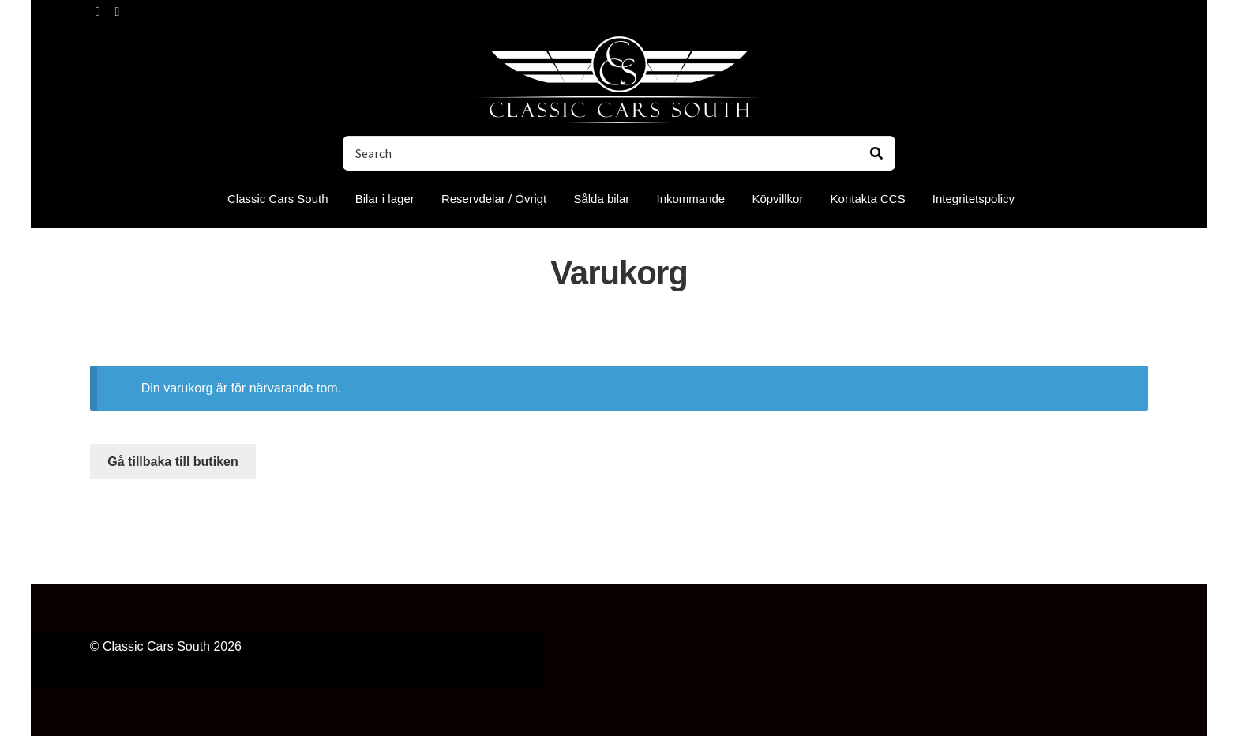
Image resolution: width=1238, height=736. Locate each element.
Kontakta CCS (868, 198)
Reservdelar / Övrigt (493, 198)
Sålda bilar (601, 198)
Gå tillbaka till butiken (172, 461)
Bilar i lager (385, 198)
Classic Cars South (277, 198)
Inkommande (691, 198)
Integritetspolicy (973, 198)
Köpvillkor (777, 198)
